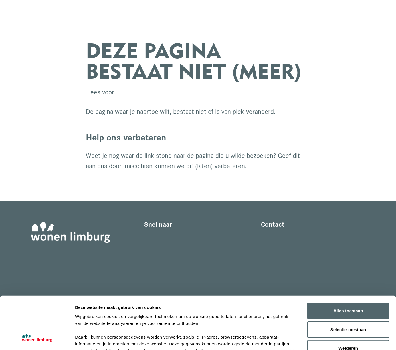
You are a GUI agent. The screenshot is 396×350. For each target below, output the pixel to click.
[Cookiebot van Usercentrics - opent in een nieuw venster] (37, 339)
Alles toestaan (348, 262)
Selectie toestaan (348, 281)
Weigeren (348, 300)
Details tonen (309, 338)
